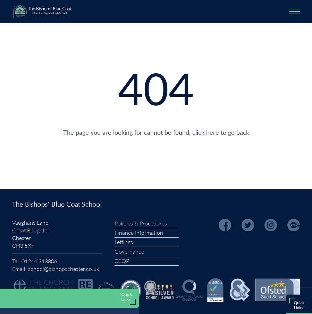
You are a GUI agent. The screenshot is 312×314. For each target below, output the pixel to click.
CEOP (122, 261)
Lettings (124, 242)
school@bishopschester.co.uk (63, 269)
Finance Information (139, 233)
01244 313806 (39, 261)
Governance (129, 251)
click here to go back (220, 132)
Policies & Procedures (141, 223)
